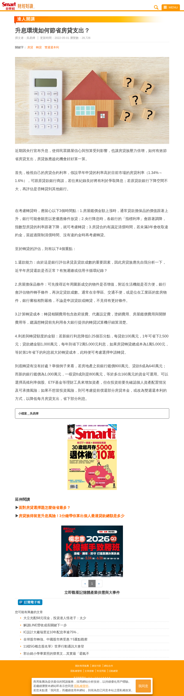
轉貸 (39, 47)
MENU (171, 7)
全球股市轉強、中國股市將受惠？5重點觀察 (55, 639)
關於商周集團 (82, 666)
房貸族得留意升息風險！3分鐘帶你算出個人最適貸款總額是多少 (71, 516)
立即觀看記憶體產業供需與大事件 (92, 593)
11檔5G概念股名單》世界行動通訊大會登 (53, 646)
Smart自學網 (10, 6)
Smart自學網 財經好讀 (26, 6)
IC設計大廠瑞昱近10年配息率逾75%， (51, 632)
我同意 (143, 686)
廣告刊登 (96, 666)
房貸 (30, 47)
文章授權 (89, 671)
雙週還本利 (52, 47)
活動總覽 (113, 671)
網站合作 (108, 666)
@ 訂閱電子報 (30, 602)
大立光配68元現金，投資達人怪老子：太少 (54, 618)
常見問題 (101, 671)
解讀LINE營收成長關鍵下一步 (45, 625)
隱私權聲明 (76, 671)
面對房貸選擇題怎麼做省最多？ (45, 508)
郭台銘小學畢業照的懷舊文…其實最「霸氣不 (56, 653)
